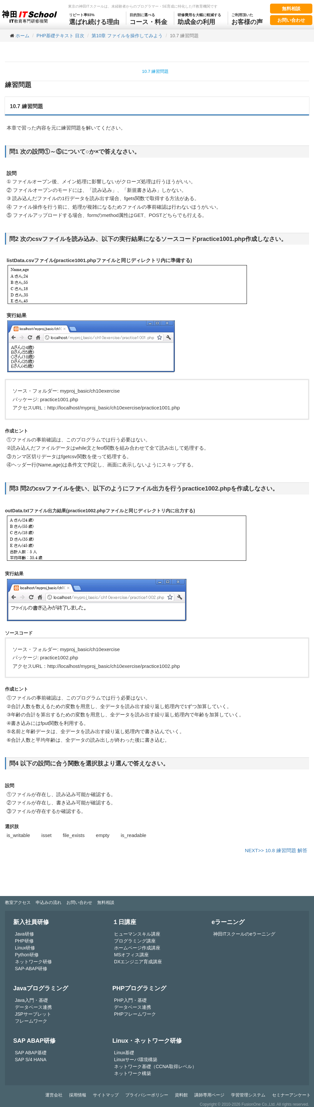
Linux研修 (25, 947)
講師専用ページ (209, 1094)
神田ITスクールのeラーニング (244, 934)
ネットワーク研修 (33, 961)
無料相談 (291, 8)
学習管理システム (248, 1094)
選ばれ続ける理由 (94, 18)
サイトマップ (106, 1094)
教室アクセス (18, 902)
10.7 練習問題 (155, 71)
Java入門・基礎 (31, 1000)
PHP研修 (24, 940)
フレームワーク (31, 1021)
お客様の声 (247, 18)
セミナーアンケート (291, 1094)
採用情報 (77, 1094)
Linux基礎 (124, 1052)
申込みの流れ (48, 902)
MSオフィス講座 (131, 954)
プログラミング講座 (135, 940)
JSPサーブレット (33, 1014)
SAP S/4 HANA (30, 1059)
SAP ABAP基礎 (31, 1052)
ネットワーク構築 (132, 1073)
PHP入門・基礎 (130, 1000)
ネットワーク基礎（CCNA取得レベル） (155, 1066)
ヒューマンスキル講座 (137, 934)
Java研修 (24, 934)
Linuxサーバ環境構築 (135, 1059)
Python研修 (27, 954)
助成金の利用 (199, 18)
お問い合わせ (291, 20)
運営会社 (53, 1094)
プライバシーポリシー (146, 1094)
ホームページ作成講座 (137, 947)
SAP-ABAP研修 (31, 968)
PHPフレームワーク (135, 1014)
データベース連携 (33, 1007)
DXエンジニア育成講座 (138, 961)
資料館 (181, 1094)
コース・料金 (148, 18)
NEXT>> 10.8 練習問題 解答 (276, 850)
